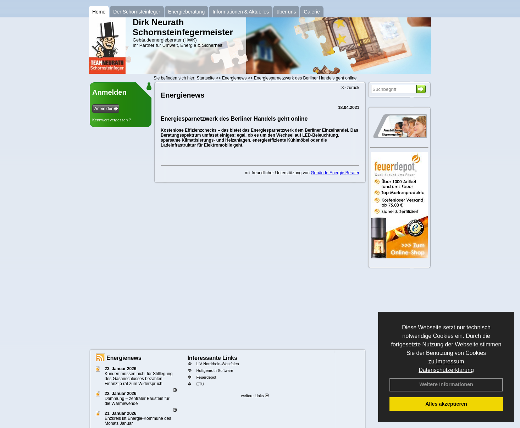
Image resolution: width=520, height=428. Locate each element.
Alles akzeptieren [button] (446, 404)
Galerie (312, 12)
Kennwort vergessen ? (111, 120)
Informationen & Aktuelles (240, 12)
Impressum (450, 361)
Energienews (124, 358)
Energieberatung (186, 12)
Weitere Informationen (446, 384)
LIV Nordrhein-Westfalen (217, 364)
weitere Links (254, 396)
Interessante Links (212, 358)
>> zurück (350, 87)
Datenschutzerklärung (446, 370)
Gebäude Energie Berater (335, 172)
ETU (200, 384)
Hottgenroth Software (214, 370)
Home (98, 12)
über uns (286, 12)
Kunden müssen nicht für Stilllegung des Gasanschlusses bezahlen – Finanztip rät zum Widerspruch (138, 378)
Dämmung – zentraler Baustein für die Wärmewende (137, 401)
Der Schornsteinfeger (136, 12)
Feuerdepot (206, 377)
